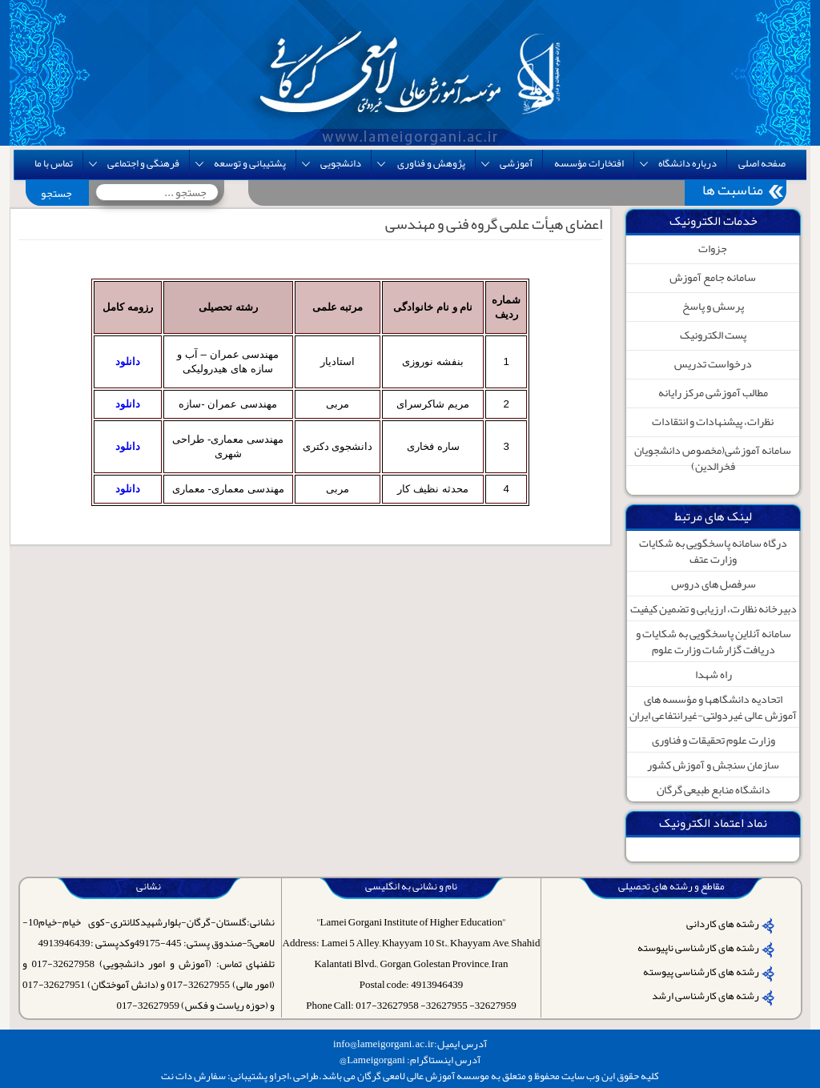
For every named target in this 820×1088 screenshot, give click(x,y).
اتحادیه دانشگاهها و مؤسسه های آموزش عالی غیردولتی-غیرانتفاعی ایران (713, 707)
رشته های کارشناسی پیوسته (701, 972)
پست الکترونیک (713, 334)
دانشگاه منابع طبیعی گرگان (713, 789)
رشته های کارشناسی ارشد (705, 996)
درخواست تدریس (713, 363)
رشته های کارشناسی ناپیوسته (698, 947)
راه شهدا (713, 674)
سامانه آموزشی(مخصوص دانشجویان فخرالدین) (712, 458)
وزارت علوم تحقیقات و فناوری (713, 740)
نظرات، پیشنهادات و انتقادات (713, 421)
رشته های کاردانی (722, 923)
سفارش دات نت (193, 1076)
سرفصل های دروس (713, 583)
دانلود (127, 361)
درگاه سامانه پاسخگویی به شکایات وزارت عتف (713, 551)
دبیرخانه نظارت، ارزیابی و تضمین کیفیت (713, 608)
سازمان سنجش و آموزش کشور (713, 764)
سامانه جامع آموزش (712, 277)
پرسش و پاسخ (713, 306)
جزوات (712, 248)
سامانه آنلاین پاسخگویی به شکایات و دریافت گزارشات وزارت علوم (713, 641)
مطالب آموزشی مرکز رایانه (713, 392)
